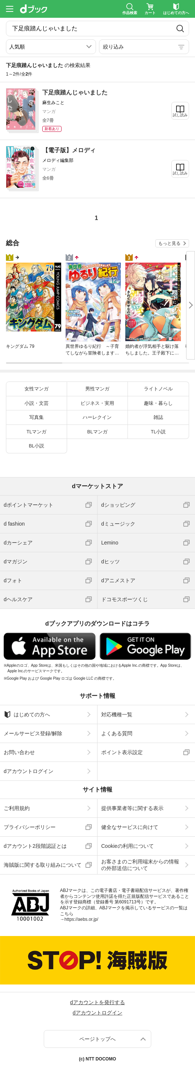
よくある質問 (116, 733)
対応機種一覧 (116, 714)
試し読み (180, 115)
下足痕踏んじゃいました (75, 92)
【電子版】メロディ (69, 150)
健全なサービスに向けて (129, 827)
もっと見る (169, 243)
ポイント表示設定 (122, 752)
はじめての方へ (27, 714)
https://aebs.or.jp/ (81, 919)
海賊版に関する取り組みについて (43, 865)
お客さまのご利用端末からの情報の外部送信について (140, 865)
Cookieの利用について (127, 846)
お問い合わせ (19, 752)
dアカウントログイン (28, 771)
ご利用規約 (17, 808)
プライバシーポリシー (30, 827)
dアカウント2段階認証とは (35, 846)
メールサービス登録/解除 (33, 733)
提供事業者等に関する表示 (132, 808)
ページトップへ (97, 1039)
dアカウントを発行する (97, 1002)
